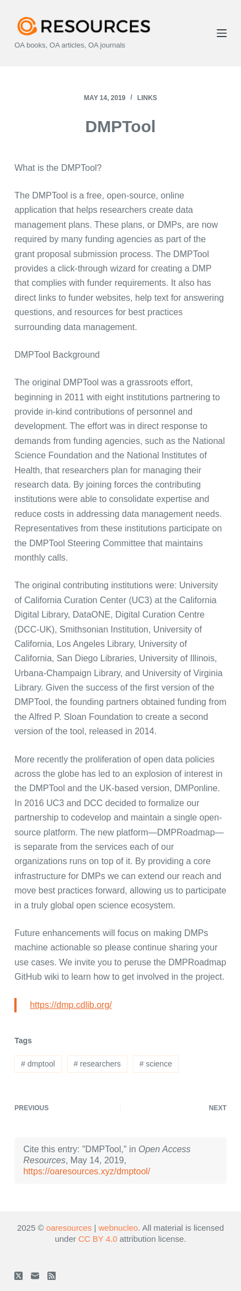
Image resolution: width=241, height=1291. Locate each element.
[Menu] (222, 33)
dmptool (38, 1063)
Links (147, 98)
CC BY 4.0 (97, 1238)
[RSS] (51, 1276)
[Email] (35, 1276)
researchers (97, 1063)
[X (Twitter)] (18, 1276)
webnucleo (118, 1227)
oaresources (69, 1227)
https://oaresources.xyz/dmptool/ (86, 1171)
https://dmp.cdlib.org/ (71, 1005)
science (156, 1063)
